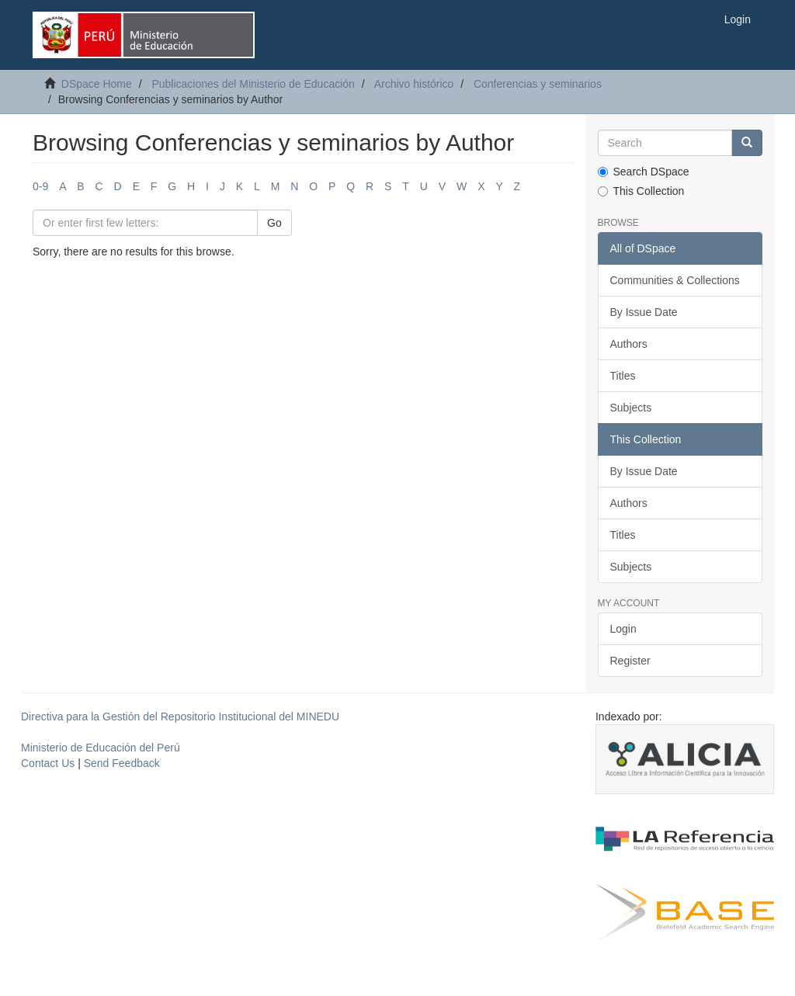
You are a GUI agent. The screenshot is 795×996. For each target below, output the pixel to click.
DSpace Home (96, 84)
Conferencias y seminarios (538, 84)
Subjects (631, 407)
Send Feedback (122, 763)
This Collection (641, 191)
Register (630, 660)
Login (623, 629)
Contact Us (48, 763)
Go (274, 223)
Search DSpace (643, 171)
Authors (628, 344)
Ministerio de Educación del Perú (100, 747)
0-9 (40, 186)
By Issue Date (644, 312)
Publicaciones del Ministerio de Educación (252, 84)
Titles (623, 376)
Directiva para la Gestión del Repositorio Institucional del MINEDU (180, 716)
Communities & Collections (675, 280)
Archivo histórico (414, 84)
